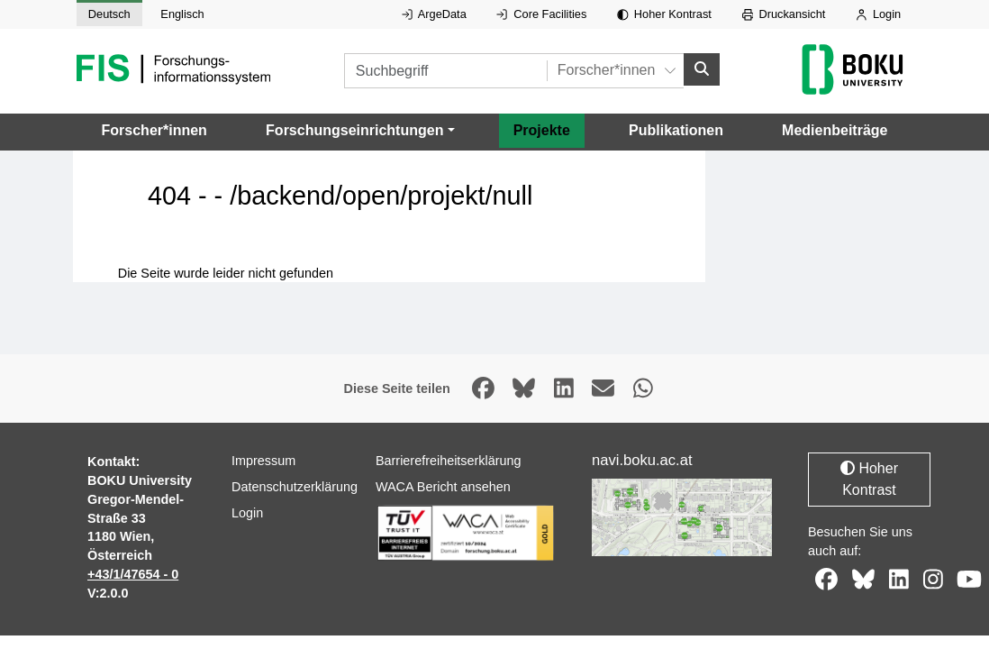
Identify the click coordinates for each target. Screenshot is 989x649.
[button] (359, 130)
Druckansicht (784, 14)
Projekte (541, 129)
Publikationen (676, 129)
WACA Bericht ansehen (443, 487)
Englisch (182, 14)
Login (878, 14)
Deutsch (109, 14)
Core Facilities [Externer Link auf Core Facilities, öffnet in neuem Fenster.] (541, 14)
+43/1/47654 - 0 (132, 574)
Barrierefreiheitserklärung (449, 460)
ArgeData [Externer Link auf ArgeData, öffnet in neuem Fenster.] (434, 14)
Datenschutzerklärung (294, 487)
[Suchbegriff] (445, 70)
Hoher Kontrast (664, 14)
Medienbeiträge (834, 129)
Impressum (263, 460)
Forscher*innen (154, 129)
